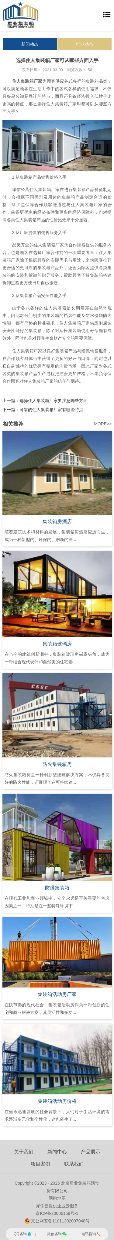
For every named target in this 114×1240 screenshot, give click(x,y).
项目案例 (40, 1163)
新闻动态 (29, 44)
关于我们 (23, 1151)
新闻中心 (57, 1151)
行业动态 (84, 44)
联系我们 (74, 1163)
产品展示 (90, 1151)
